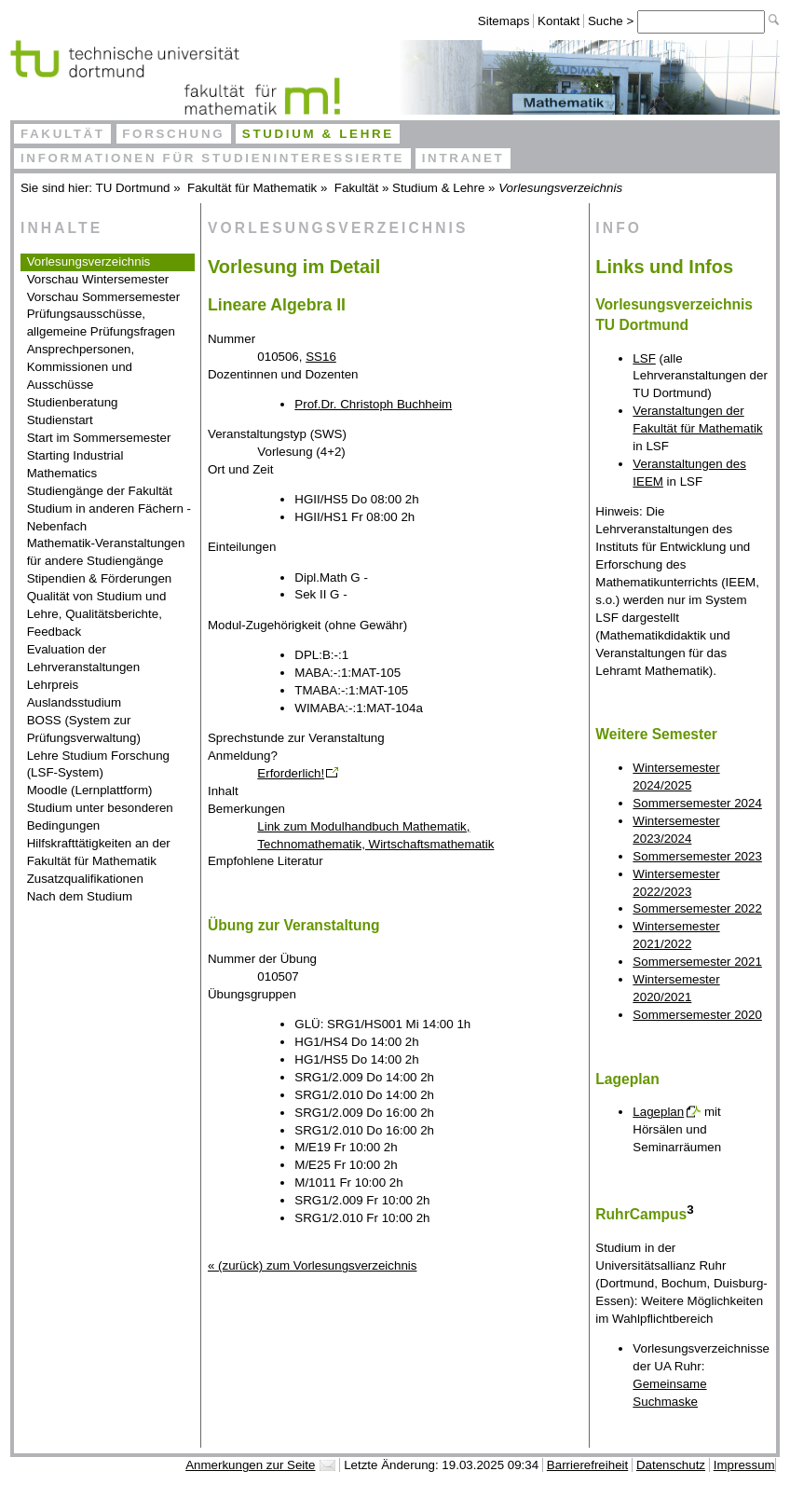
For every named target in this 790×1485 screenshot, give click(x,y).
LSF (644, 358)
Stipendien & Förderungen (99, 578)
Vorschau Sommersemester (103, 297)
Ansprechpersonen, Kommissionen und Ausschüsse (81, 367)
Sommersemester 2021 (697, 962)
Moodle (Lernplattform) (90, 790)
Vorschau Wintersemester (98, 279)
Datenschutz (670, 1465)
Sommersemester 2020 (697, 1015)
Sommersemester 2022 (697, 908)
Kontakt (558, 21)
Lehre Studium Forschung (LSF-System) (98, 764)
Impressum (744, 1465)
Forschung (173, 134)
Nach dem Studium (79, 896)
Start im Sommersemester (99, 438)
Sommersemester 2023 (697, 856)
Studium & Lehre (318, 134)
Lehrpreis (53, 685)
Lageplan (658, 1112)
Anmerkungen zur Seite (250, 1465)
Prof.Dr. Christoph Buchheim (373, 404)
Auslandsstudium (74, 702)
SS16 (321, 357)
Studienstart (60, 420)
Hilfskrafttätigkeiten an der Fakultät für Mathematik (98, 852)
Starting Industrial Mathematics (75, 464)
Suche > (612, 21)
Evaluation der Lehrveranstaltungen (84, 658)
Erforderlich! (290, 773)
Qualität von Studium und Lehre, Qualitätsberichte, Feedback (97, 614)
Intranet (463, 158)
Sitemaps (504, 21)
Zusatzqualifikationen (85, 879)
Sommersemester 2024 (697, 803)
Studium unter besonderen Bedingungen (100, 816)
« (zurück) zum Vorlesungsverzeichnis (312, 1265)
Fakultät (62, 134)
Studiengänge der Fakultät (99, 491)
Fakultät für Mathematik (252, 188)
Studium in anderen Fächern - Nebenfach (109, 517)
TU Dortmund (133, 188)
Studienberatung (72, 402)
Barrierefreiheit (587, 1465)
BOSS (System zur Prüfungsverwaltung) (84, 729)
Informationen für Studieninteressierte (212, 158)
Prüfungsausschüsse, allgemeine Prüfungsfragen (101, 322)
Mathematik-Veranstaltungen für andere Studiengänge (106, 552)
